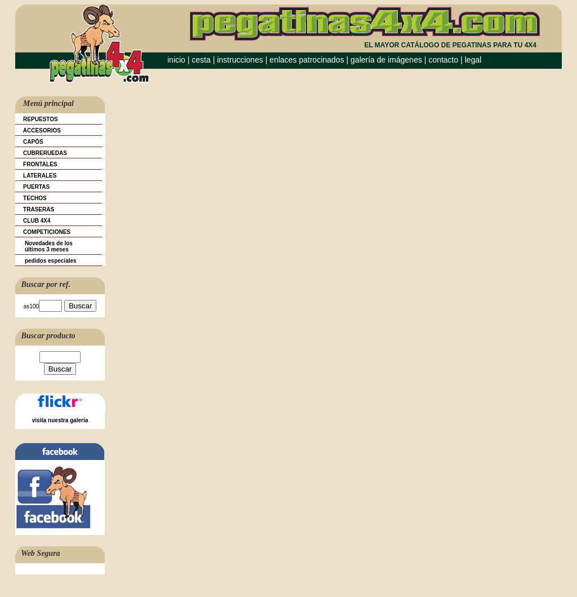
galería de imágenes (386, 59)
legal (473, 59)
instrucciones (240, 59)
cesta (202, 59)
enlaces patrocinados (306, 59)
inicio (176, 59)
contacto (443, 59)
